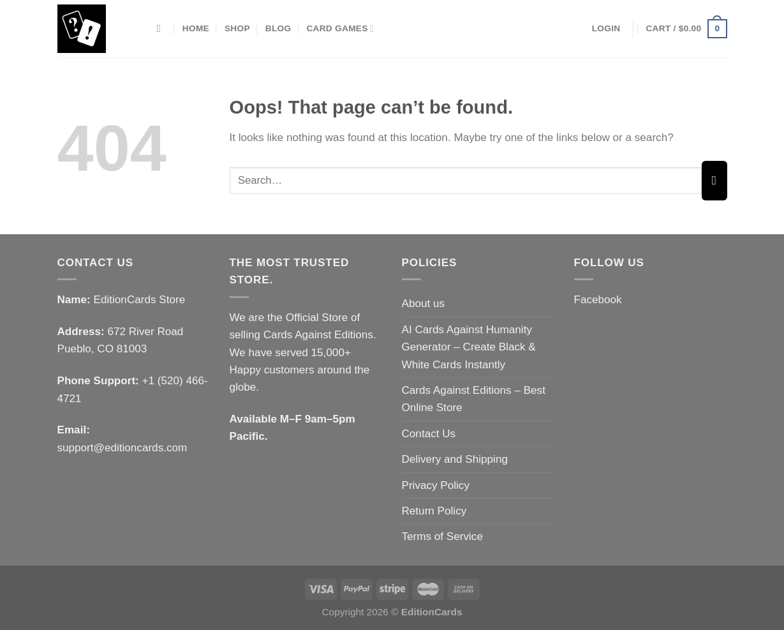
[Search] (162, 28)
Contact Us (429, 434)
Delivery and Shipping (455, 459)
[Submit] (714, 180)
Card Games (340, 28)
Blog (278, 28)
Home (195, 28)
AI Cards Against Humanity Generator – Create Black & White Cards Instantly (469, 347)
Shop (237, 28)
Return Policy (434, 511)
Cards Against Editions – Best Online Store (473, 399)
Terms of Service (442, 536)
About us (423, 303)
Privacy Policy (436, 485)
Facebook (598, 300)
